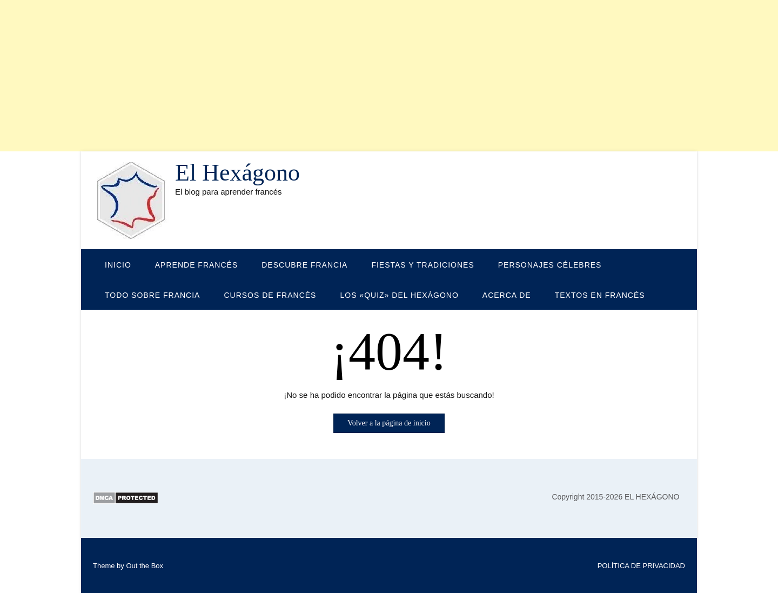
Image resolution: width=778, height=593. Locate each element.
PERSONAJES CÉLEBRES (550, 265)
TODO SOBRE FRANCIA (152, 295)
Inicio (118, 265)
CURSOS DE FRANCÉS (270, 295)
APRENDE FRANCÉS (196, 265)
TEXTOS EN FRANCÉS (600, 295)
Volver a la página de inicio (388, 423)
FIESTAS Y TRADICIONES (422, 265)
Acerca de (506, 295)
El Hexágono (237, 173)
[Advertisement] (324, 75)
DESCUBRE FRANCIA (304, 265)
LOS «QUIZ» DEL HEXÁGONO (399, 295)
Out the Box (144, 566)
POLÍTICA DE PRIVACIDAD (641, 565)
